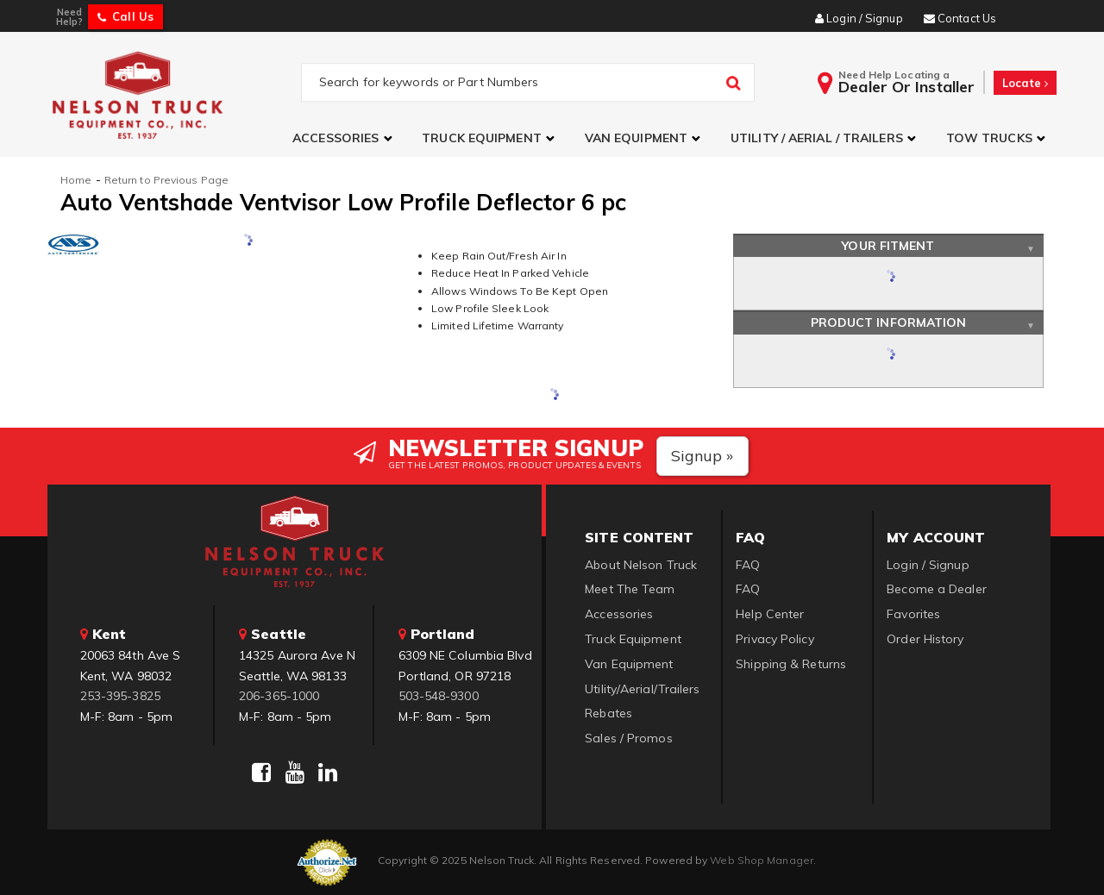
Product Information (889, 322)
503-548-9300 (438, 696)
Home (75, 179)
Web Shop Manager (761, 860)
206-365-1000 (279, 696)
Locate (1025, 83)
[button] (344, 138)
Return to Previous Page (166, 179)
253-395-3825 (120, 696)
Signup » (702, 456)
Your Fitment (888, 245)
